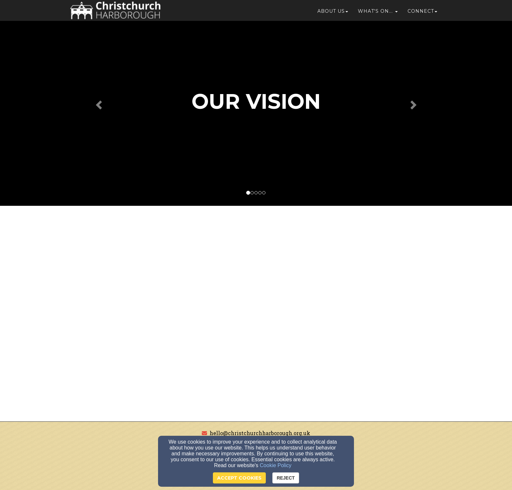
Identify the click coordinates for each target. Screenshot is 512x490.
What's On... (375, 14)
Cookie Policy (276, 465)
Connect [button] (422, 14)
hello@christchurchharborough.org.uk (260, 433)
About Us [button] (332, 14)
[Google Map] (256, 314)
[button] (378, 14)
